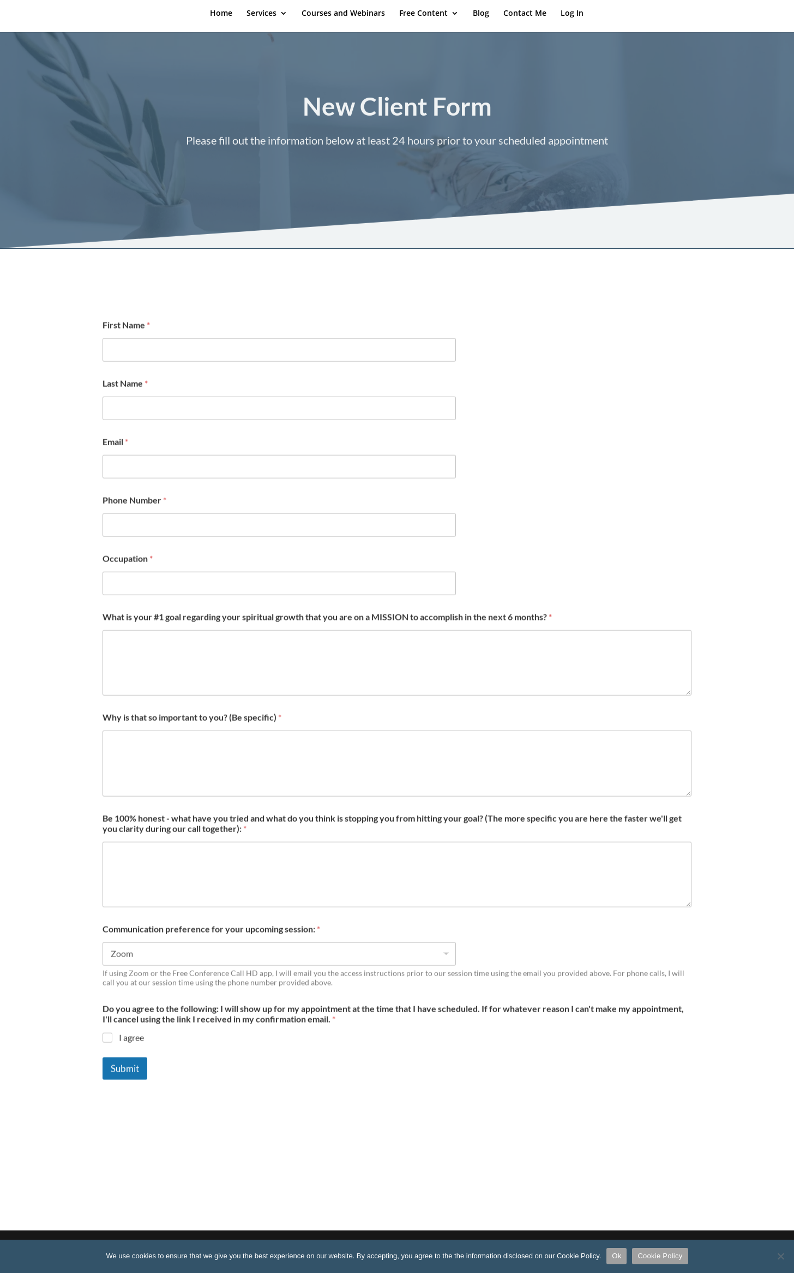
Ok (616, 1256)
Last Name (125, 397)
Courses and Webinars (343, 13)
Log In (572, 13)
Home (221, 13)
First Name (126, 339)
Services (261, 13)
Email (115, 456)
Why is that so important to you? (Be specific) (192, 731)
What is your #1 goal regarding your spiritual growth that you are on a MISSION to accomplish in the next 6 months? (327, 631)
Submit (125, 1083)
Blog (481, 13)
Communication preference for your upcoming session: (211, 943)
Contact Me (524, 13)
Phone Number (134, 514)
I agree (131, 1052)
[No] (780, 1256)
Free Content (423, 13)
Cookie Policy (659, 1256)
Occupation (128, 572)
